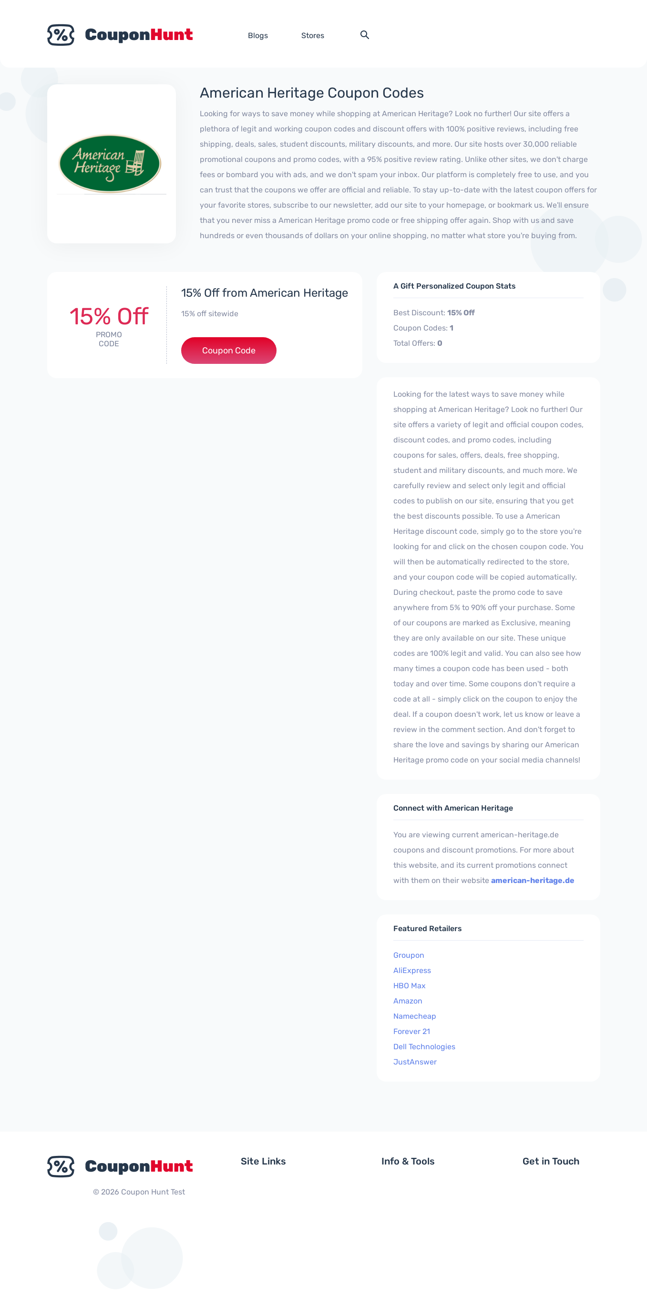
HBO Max (409, 985)
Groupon (408, 955)
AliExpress (412, 970)
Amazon (407, 1000)
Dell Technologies (424, 1046)
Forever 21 (411, 1031)
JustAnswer (415, 1061)
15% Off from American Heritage (264, 293)
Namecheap (414, 1016)
